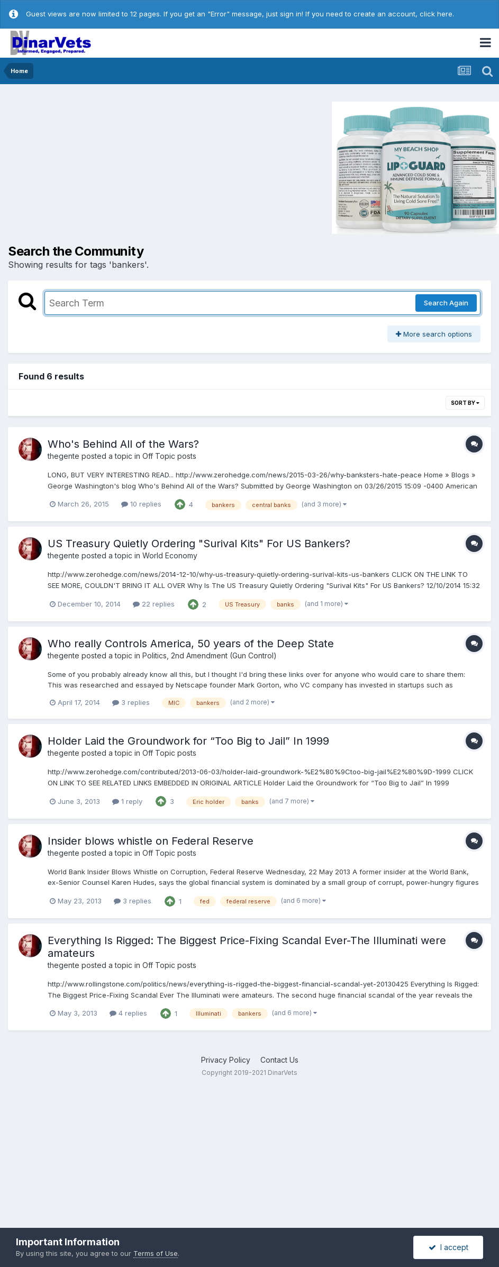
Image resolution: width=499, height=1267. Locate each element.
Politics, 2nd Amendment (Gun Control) (209, 655)
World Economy (169, 555)
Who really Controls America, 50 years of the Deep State (191, 643)
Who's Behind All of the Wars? (123, 444)
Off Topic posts (169, 455)
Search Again (446, 302)
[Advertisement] (97, 167)
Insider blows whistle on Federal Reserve (150, 841)
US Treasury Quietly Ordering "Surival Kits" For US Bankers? (199, 543)
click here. (437, 14)
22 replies (154, 604)
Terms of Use (155, 1253)
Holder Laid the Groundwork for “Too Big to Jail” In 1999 (188, 741)
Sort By (465, 403)
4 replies (128, 1013)
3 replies (131, 702)
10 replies (141, 504)
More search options (434, 334)
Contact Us (279, 1059)
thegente (63, 455)
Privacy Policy (225, 1059)
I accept (448, 1247)
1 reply (127, 801)
